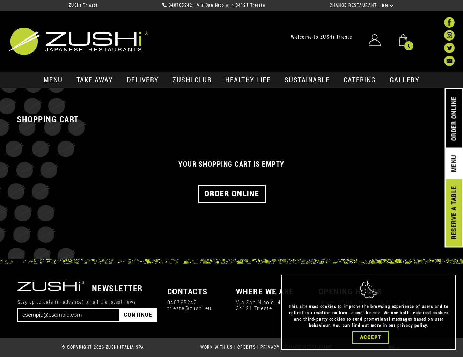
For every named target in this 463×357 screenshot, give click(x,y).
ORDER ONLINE (453, 118)
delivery (143, 80)
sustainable (307, 80)
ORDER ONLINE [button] (231, 194)
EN (388, 5)
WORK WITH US (216, 347)
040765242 (180, 5)
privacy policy (412, 325)
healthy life (248, 80)
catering (360, 80)
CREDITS (246, 347)
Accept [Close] (370, 337)
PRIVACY (270, 347)
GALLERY (405, 80)
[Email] (68, 315)
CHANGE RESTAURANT (353, 5)
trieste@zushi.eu (189, 308)
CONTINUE (138, 315)
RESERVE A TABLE (453, 213)
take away (94, 80)
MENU (53, 80)
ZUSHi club (192, 80)
